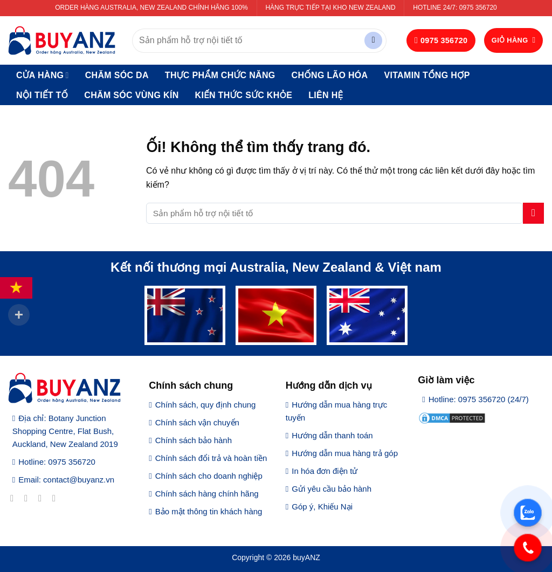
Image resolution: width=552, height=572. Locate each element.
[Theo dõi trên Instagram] (28, 498)
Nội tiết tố (42, 95)
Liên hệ (325, 95)
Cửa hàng (42, 75)
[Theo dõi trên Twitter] (42, 498)
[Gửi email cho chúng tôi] (56, 498)
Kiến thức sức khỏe (244, 95)
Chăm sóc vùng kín (131, 95)
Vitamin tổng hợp (427, 75)
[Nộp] (373, 41)
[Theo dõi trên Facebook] (14, 498)
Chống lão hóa (330, 75)
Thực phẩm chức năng (220, 75)
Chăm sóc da (117, 75)
